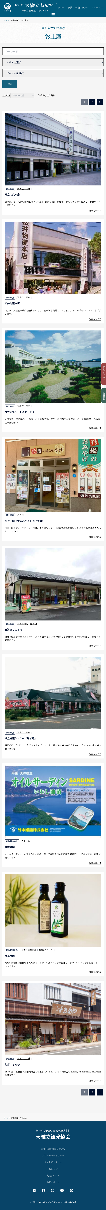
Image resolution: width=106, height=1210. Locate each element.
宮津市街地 (22, 623)
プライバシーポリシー (53, 1155)
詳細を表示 (95, 210)
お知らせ (53, 1168)
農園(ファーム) (46, 949)
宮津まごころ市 (13, 629)
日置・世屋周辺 (29, 949)
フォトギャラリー (53, 1162)
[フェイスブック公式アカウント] (43, 1190)
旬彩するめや (12, 1064)
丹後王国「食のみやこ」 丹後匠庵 (24, 521)
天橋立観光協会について (53, 1148)
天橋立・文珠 (23, 1058)
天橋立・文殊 (23, 188)
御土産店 (10, 188)
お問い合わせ (53, 1182)
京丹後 (20, 514)
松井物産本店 (12, 303)
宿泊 (70, 7)
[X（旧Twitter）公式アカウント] (34, 1190)
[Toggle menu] (53, 14)
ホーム (6, 20)
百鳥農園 (10, 956)
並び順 (18, 95)
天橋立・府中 (23, 297)
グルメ (61, 7)
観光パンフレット (104, 374)
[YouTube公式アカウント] (62, 1190)
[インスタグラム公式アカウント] (52, 1190)
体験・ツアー (81, 7)
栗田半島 (25, 840)
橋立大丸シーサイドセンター (21, 412)
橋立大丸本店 (12, 194)
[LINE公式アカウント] (71, 1190)
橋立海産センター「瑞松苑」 (21, 738)
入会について (53, 1175)
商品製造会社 (12, 841)
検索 (10, 83)
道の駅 (33, 623)
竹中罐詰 (10, 847)
